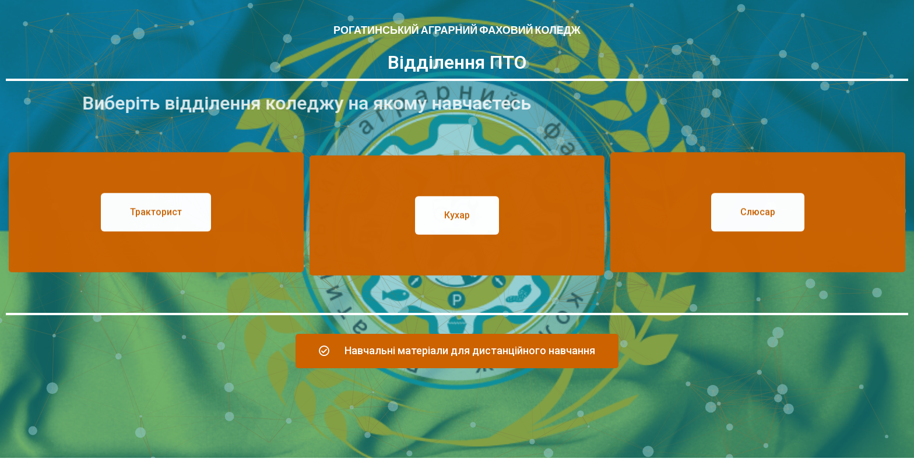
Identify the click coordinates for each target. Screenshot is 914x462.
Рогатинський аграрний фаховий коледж (457, 30)
